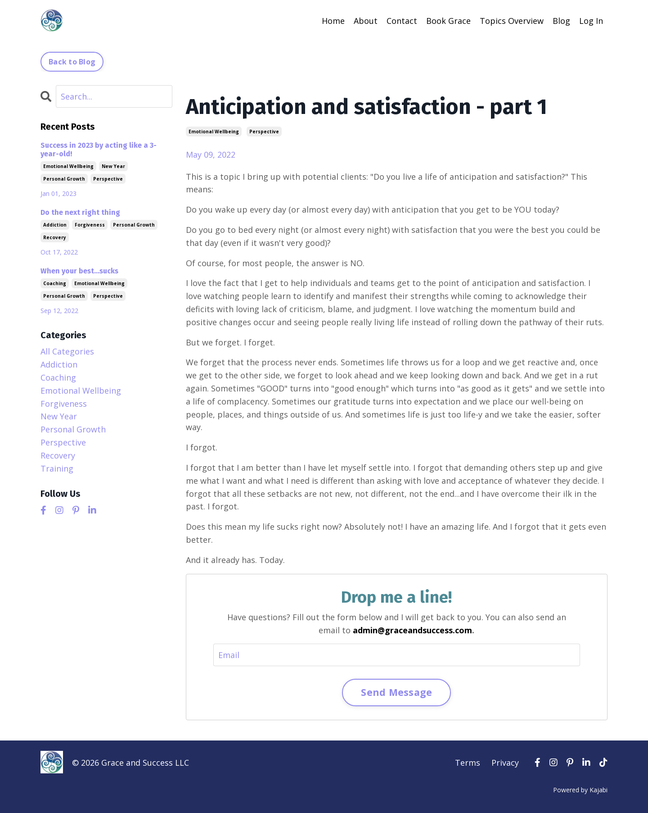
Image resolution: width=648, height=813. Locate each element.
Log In (591, 20)
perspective (264, 131)
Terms (467, 762)
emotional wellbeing (214, 131)
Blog (561, 20)
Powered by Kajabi (580, 790)
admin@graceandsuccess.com (412, 630)
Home (333, 20)
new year (113, 166)
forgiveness (90, 225)
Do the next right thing (80, 212)
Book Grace (448, 20)
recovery (54, 237)
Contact (402, 20)
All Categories (67, 351)
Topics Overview (512, 20)
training (56, 468)
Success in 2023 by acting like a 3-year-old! (98, 149)
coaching (54, 283)
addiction (55, 225)
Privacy (505, 762)
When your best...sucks (79, 271)
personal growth (64, 179)
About (366, 20)
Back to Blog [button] (72, 62)
